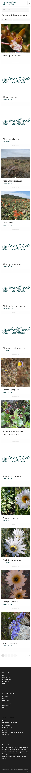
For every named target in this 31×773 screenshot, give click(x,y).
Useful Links (5, 681)
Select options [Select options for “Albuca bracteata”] (15, 104)
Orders (4, 698)
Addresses (5, 702)
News (4, 683)
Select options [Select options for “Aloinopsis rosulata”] (15, 271)
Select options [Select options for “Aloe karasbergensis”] (15, 187)
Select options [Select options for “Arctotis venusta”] (15, 608)
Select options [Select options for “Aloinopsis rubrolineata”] (15, 313)
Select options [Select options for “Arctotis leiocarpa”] (15, 525)
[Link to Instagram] (27, 771)
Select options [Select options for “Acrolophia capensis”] (15, 62)
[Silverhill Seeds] (12, 3)
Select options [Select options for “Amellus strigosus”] (15, 396)
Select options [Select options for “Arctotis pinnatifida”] (15, 566)
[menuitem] (26, 3)
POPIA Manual (15, 769)
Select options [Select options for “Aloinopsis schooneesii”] (15, 354)
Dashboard (5, 696)
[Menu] (25, 3)
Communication (6, 705)
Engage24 (26, 769)
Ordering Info (6, 677)
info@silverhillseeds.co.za (10, 722)
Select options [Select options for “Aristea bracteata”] (15, 650)
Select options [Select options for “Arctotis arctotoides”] (15, 483)
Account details (6, 704)
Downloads (5, 700)
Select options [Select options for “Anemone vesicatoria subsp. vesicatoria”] (15, 441)
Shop (3, 675)
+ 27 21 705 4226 (7, 727)
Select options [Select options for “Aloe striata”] (15, 229)
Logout (4, 707)
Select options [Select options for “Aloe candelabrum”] (15, 145)
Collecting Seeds (7, 679)
